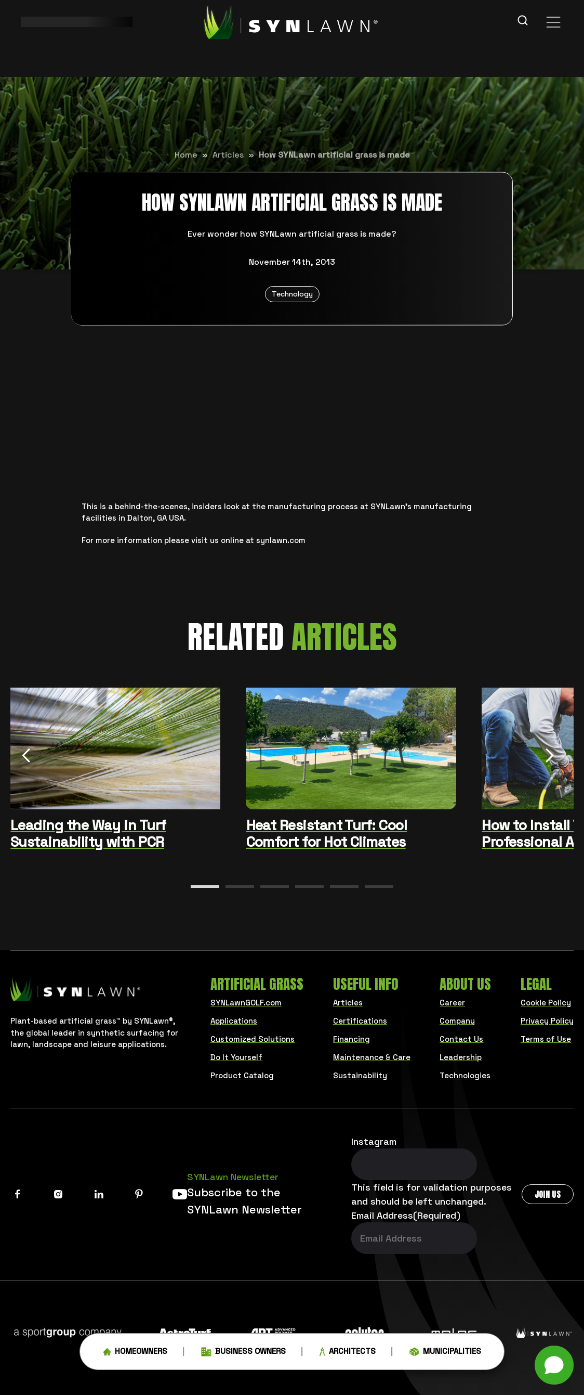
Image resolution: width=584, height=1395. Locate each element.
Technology (292, 294)
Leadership (461, 1057)
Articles (228, 154)
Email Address (405, 1215)
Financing (351, 1039)
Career (452, 1003)
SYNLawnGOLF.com (246, 1003)
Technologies (465, 1075)
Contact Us (461, 1039)
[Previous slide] (26, 757)
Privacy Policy (547, 1021)
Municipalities (445, 1354)
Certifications (360, 1021)
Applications (233, 1021)
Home (186, 154)
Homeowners (135, 1354)
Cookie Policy (546, 1003)
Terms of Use (546, 1039)
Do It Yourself (236, 1057)
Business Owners (243, 1354)
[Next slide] (550, 757)
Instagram (373, 1141)
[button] (205, 886)
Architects (348, 1354)
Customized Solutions (252, 1039)
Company (457, 1021)
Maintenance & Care (371, 1057)
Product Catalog (242, 1075)
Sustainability (360, 1075)
